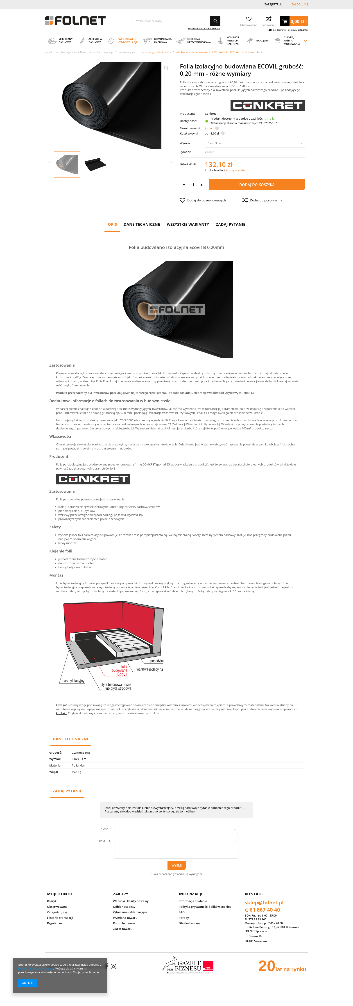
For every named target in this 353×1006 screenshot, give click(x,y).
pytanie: (105, 840)
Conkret (210, 114)
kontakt (61, 713)
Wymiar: (185, 143)
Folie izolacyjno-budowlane (155, 52)
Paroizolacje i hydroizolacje (96, 52)
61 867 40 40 (265, 910)
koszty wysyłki (235, 170)
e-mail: (106, 829)
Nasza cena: (188, 164)
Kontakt (254, 894)
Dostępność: (188, 121)
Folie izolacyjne (126, 52)
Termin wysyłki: (190, 128)
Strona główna (68, 52)
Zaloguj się (300, 4)
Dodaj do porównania (262, 200)
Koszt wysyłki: (189, 133)
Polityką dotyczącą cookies (35, 968)
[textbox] (176, 21)
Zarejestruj (273, 4)
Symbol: (185, 152)
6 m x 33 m (215, 143)
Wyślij (177, 865)
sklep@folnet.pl (264, 903)
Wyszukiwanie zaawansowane (204, 28)
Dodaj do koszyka (257, 184)
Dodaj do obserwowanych (203, 200)
